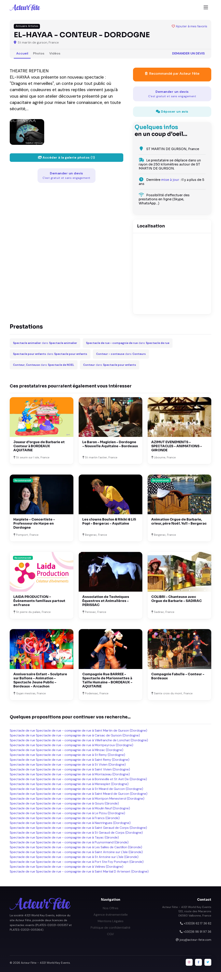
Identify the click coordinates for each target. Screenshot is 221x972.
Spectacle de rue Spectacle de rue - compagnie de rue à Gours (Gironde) (64, 803)
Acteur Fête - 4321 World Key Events (45, 963)
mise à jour (170, 180)
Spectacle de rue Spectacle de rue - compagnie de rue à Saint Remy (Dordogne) (69, 760)
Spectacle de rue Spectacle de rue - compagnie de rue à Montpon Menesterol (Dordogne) (77, 798)
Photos (38, 53)
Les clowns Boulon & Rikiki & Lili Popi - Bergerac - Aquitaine (109, 521)
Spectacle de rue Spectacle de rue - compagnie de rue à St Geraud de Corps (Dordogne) (76, 832)
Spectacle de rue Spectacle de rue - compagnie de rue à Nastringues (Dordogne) (70, 823)
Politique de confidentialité (110, 927)
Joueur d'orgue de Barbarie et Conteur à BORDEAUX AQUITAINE (39, 446)
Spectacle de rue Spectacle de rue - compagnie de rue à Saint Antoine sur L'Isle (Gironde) (76, 852)
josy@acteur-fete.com (195, 940)
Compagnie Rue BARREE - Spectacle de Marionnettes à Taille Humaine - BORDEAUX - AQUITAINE (107, 680)
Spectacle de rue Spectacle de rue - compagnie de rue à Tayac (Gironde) (64, 837)
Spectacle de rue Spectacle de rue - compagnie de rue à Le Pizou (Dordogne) (67, 813)
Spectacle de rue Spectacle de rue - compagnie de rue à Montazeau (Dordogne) (70, 774)
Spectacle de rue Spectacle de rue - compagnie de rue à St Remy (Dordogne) (67, 755)
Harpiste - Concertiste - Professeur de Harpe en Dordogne (34, 523)
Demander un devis (188, 53)
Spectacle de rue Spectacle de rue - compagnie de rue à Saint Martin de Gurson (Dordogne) (78, 730)
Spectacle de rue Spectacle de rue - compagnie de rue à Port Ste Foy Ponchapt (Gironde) (77, 862)
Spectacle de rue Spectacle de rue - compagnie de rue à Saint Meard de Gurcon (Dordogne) (78, 794)
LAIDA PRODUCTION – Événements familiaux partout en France (39, 601)
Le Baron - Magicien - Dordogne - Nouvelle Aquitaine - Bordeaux (110, 444)
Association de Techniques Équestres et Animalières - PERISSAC (105, 601)
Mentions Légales (110, 921)
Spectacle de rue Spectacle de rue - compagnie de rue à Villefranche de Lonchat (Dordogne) (79, 740)
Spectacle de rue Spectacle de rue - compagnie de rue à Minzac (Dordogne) (66, 750)
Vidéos (54, 53)
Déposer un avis (172, 111)
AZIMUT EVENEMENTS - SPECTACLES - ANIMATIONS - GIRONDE (176, 446)
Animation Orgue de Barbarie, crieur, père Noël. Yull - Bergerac (179, 521)
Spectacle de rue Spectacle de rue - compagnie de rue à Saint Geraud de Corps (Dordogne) (78, 828)
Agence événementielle (110, 914)
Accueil (22, 53)
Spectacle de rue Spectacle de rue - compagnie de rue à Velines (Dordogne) (66, 866)
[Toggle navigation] (206, 7)
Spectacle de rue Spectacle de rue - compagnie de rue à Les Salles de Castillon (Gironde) (76, 847)
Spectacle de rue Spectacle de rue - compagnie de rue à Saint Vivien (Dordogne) (70, 769)
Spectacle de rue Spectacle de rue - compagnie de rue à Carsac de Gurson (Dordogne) (75, 735)
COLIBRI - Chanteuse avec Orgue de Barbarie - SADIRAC (176, 599)
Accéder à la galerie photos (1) (66, 157)
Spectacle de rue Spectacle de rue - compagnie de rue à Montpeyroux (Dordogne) (71, 745)
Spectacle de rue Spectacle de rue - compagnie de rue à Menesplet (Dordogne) (69, 784)
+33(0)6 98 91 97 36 (197, 932)
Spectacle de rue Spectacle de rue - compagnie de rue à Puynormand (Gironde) (69, 842)
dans (45, 343)
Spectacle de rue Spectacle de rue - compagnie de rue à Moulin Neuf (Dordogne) (70, 808)
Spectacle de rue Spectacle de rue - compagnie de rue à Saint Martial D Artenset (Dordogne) (79, 871)
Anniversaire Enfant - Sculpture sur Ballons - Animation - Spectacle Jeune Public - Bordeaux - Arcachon (40, 680)
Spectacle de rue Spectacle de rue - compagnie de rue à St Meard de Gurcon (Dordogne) (76, 789)
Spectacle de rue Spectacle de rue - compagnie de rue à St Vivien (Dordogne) (68, 764)
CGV (110, 934)
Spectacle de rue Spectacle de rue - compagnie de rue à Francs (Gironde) (65, 818)
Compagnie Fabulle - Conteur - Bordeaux (177, 676)
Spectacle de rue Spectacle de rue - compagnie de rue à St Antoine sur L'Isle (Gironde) (74, 857)
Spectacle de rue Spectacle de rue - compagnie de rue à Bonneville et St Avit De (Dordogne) (78, 779)
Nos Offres (110, 908)
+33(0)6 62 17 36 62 (197, 923)
